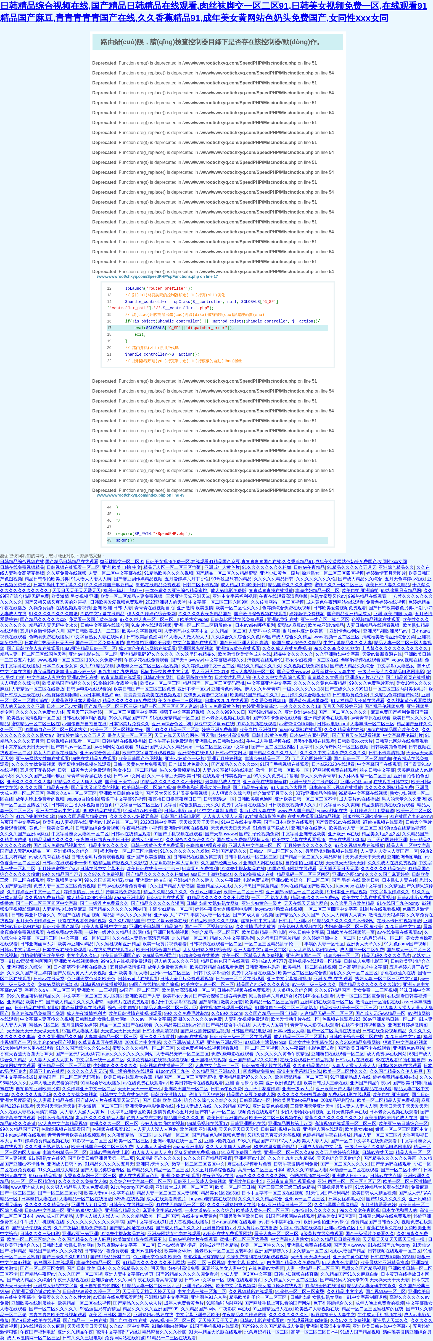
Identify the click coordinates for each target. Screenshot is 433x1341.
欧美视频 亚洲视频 (198, 1129)
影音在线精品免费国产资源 (37, 1013)
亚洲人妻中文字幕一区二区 (254, 845)
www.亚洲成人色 (27, 1187)
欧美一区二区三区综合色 (302, 973)
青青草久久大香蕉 (325, 677)
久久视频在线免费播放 (306, 665)
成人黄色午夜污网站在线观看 (335, 602)
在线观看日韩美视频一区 (226, 776)
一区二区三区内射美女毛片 (399, 689)
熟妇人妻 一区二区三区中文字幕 (386, 978)
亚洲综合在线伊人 (195, 752)
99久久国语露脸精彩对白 (82, 816)
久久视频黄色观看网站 (409, 700)
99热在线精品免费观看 (158, 584)
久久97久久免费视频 (103, 874)
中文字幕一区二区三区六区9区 (218, 602)
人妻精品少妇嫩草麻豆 (64, 909)
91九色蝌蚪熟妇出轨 (36, 816)
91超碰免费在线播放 (199, 955)
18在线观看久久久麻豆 (42, 1326)
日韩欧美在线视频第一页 (350, 932)
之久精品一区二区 (228, 631)
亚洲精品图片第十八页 (290, 1123)
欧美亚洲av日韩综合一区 (403, 1123)
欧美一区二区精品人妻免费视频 (132, 596)
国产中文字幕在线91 (146, 1222)
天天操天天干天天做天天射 (33, 1030)
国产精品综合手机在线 (228, 1025)
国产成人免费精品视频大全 (243, 839)
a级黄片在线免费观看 (128, 1001)
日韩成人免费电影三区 (366, 961)
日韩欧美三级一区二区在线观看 (240, 1036)
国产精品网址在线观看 (131, 1227)
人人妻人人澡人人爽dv (51, 1059)
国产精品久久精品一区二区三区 (158, 1169)
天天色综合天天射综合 (339, 1158)
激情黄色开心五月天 (173, 1112)
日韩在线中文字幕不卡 (102, 868)
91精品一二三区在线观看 (171, 1337)
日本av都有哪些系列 (255, 625)
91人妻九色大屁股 (289, 787)
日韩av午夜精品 (309, 567)
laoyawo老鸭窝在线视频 (278, 909)
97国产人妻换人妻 (80, 1030)
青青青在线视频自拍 (154, 608)
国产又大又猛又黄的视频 (95, 787)
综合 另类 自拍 (122, 1007)
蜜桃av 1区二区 (44, 1025)
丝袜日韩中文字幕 (377, 770)
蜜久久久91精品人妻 (307, 1169)
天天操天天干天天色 (199, 822)
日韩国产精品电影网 (180, 816)
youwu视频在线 (407, 660)
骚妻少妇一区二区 (341, 955)
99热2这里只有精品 (219, 1245)
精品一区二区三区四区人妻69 (169, 706)
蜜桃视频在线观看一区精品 (314, 961)
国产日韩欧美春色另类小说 (395, 608)
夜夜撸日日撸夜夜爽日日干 (174, 799)
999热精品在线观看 (367, 596)
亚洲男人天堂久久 (364, 944)
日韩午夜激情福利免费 (296, 1164)
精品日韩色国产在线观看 (225, 961)
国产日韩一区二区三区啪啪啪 (362, 758)
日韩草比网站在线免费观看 (237, 619)
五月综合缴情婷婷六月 (42, 631)
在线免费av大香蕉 (64, 932)
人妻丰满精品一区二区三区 (110, 1036)
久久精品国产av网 (198, 1309)
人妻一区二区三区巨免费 (360, 996)
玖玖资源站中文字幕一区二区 (126, 1245)
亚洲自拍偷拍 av (218, 1227)
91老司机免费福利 (200, 868)
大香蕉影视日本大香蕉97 (75, 700)
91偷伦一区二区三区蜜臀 (299, 1291)
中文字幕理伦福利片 (403, 735)
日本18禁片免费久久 (129, 723)
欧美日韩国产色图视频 (140, 758)
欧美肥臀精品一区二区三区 (301, 1077)
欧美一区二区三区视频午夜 (116, 729)
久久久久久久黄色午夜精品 (320, 683)
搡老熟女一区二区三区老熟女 (129, 851)
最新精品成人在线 (223, 781)
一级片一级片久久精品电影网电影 (391, 671)
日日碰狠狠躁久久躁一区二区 (91, 1291)
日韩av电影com (332, 723)
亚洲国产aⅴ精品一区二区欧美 (295, 891)
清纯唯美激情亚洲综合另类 (388, 636)
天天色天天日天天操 (230, 828)
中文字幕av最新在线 (167, 920)
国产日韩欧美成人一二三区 (93, 631)
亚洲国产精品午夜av (370, 1083)
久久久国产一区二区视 (80, 1274)
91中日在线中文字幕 (241, 822)
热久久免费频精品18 (180, 770)
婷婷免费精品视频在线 (395, 1077)
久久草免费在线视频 (66, 573)
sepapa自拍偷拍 (83, 799)
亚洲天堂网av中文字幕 (58, 810)
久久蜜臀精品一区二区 (129, 1135)
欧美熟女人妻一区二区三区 (355, 828)
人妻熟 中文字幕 (265, 631)
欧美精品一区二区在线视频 (309, 967)
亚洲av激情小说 (146, 1251)
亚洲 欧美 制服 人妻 (392, 613)
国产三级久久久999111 (348, 689)
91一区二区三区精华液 (33, 1181)
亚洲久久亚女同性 (157, 1036)
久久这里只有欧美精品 (352, 903)
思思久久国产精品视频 (364, 1268)
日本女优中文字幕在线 (311, 1042)
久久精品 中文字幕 (345, 1291)
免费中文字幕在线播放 (243, 805)
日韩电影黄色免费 (350, 694)
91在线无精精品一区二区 (174, 718)
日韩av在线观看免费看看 (122, 886)
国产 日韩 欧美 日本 (161, 1100)
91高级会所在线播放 (100, 1083)
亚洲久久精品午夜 (75, 1332)
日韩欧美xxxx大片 (355, 741)
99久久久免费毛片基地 (371, 683)
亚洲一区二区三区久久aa (288, 1152)
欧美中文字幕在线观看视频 (148, 752)
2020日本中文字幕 (143, 1042)
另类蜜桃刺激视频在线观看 (84, 764)
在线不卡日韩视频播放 (399, 920)
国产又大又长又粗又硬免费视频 (177, 793)
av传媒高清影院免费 (265, 816)
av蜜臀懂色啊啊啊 (60, 694)
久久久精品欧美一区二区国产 (150, 1216)
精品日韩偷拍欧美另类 (47, 579)
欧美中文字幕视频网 (142, 631)
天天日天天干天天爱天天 (76, 590)
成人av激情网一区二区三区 (33, 1337)
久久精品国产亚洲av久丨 (216, 1071)
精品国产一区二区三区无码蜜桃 (214, 683)
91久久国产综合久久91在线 (83, 1048)
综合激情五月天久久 (273, 793)
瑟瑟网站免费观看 (123, 891)
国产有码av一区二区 (71, 747)
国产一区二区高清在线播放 (333, 1030)
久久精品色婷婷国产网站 (394, 694)
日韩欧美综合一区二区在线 (355, 1036)
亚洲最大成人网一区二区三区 (184, 1187)
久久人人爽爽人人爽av (344, 915)
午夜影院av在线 (218, 1175)
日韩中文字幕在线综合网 (104, 625)
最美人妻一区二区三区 (130, 735)
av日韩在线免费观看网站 (227, 1233)
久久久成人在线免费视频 (286, 648)
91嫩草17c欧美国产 (142, 810)
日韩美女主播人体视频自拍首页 (82, 805)
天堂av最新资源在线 (382, 654)
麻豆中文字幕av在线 (214, 723)
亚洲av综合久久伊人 (193, 880)
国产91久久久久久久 (386, 1198)
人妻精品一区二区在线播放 (37, 689)
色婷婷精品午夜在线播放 (326, 1135)
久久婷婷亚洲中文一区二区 (208, 665)
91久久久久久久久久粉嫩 (266, 567)
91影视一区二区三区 (92, 1141)
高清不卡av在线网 (47, 1071)
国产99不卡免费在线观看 (277, 718)
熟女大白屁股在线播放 (55, 752)
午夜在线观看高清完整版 (283, 596)
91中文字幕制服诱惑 (217, 810)
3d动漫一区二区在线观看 (354, 1169)
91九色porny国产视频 (405, 944)
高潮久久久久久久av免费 (197, 1019)
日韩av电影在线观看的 (89, 689)
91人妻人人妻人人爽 (91, 579)
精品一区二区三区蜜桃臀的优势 (372, 1309)
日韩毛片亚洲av (294, 920)
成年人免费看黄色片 (220, 706)
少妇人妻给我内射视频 (302, 1112)
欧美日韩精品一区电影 (264, 932)
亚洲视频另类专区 (64, 880)
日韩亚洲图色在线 (248, 1123)
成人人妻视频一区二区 (252, 671)
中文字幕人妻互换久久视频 (46, 1019)
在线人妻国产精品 (347, 1251)
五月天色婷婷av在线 (405, 579)
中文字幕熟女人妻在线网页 (97, 636)
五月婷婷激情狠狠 (127, 967)
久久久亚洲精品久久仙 (60, 1036)
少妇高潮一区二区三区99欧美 (353, 926)
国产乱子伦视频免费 (384, 706)
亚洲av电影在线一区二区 (93, 654)
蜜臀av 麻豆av (292, 625)
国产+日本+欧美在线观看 (288, 822)
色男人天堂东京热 (144, 1117)
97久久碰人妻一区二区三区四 (149, 619)
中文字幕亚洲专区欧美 (303, 833)
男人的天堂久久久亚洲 (22, 706)
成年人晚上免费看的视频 (40, 799)
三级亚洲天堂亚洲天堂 (188, 596)
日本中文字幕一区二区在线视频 (272, 1193)
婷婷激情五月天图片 (386, 573)
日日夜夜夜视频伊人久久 (292, 805)
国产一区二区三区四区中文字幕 (282, 747)
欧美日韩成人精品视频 (374, 1193)
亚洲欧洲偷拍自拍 (153, 880)
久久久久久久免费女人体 (40, 712)
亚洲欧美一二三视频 (97, 990)
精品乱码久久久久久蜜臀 (127, 915)
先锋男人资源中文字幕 (206, 694)
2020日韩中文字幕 (158, 822)
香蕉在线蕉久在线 (397, 973)
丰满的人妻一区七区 (210, 915)
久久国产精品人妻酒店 (172, 886)
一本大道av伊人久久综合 (209, 1210)
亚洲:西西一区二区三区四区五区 (349, 1181)
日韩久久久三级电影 (40, 1233)
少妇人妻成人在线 (194, 1106)
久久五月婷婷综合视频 (337, 1152)
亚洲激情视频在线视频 (186, 828)
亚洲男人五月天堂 (89, 1204)
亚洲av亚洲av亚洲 (225, 1042)
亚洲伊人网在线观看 (323, 1129)
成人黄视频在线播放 (189, 1222)
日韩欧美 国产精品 (61, 926)
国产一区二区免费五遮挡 (99, 642)
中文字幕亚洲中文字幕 (269, 683)
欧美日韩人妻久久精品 (388, 584)
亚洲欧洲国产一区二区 (186, 1088)
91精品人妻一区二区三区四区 (168, 1007)
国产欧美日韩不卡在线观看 (363, 1048)
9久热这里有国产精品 (274, 1146)
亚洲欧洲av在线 (300, 712)
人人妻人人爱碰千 (270, 1025)
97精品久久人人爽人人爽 (77, 781)
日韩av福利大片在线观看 (266, 1065)
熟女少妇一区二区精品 (135, 770)
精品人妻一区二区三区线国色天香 (33, 654)
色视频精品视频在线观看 (376, 619)
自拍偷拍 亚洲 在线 (304, 862)
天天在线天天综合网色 (176, 735)
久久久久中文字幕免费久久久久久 (333, 752)
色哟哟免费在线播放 (49, 636)
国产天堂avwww (187, 660)
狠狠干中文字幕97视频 (182, 712)
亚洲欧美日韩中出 (246, 1181)
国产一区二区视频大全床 (208, 926)
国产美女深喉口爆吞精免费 (219, 996)
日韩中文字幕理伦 (211, 973)
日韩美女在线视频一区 (131, 1204)
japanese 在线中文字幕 (359, 886)
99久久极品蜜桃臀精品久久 (33, 996)
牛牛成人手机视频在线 (268, 741)
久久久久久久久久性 (316, 579)
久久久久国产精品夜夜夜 (44, 787)
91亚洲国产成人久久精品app (165, 747)
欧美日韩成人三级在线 (325, 1083)
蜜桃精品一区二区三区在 (35, 723)
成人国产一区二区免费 (362, 949)
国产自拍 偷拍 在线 (128, 1320)
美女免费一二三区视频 (180, 700)
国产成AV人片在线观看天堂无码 (108, 1100)
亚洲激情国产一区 (303, 955)
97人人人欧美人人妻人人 (303, 1141)
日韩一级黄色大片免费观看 (139, 764)
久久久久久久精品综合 (383, 868)
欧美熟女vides (194, 619)
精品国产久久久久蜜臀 (290, 584)
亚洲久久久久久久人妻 (29, 781)
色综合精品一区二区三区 (215, 932)
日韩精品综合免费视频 (97, 828)
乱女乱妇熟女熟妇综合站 (207, 949)
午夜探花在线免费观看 (146, 660)
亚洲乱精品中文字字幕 (166, 1297)
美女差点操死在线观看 (280, 1285)
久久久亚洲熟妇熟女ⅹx (47, 1146)
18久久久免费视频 (104, 660)
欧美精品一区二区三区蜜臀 (271, 1001)
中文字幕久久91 (82, 955)
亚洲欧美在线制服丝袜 (265, 781)
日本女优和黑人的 (232, 677)
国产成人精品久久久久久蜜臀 (75, 1001)
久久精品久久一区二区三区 (291, 1280)
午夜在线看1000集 (347, 839)
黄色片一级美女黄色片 (51, 828)
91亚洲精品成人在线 (350, 1077)
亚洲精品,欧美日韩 (25, 1001)
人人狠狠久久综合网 (20, 683)
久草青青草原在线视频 (100, 1042)
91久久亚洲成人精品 (58, 1169)
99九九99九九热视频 (117, 671)
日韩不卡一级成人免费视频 (199, 1181)
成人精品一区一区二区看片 (300, 1036)
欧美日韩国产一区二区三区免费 (144, 689)
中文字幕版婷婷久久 (225, 660)
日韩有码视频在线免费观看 (243, 990)
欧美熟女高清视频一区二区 (33, 718)
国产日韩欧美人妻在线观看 (33, 648)
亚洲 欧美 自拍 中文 (121, 567)
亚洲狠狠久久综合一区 (76, 851)
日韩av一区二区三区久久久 (276, 851)
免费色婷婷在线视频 (386, 602)
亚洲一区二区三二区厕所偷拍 (203, 625)
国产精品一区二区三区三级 (110, 706)
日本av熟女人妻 (289, 1030)
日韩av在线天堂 (49, 978)
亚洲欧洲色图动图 (405, 857)
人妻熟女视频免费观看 (247, 1019)
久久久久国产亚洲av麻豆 (40, 776)
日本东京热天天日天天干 (49, 642)
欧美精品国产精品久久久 (66, 683)
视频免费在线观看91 (258, 1112)
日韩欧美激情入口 (168, 1094)
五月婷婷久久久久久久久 (308, 845)
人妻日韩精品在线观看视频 (373, 625)
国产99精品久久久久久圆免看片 (187, 1274)
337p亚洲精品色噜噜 (315, 793)
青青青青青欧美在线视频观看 (152, 694)
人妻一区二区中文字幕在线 (115, 573)
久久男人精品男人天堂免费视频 (77, 1187)
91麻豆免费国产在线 (241, 1152)
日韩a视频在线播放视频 (103, 984)
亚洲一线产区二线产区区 (325, 619)
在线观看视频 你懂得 (307, 1320)
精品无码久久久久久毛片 (385, 955)
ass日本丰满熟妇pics (100, 694)
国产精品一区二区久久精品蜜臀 (226, 573)
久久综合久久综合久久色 (235, 636)
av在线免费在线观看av (399, 932)
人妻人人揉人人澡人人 (354, 1065)
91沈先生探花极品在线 (242, 868)
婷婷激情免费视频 (306, 613)
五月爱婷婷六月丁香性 (187, 579)
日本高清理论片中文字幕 (362, 967)
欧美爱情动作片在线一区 (295, 1019)
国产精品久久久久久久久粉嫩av (157, 874)
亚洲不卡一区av (193, 689)
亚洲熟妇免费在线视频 (309, 1245)
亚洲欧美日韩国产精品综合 (155, 926)
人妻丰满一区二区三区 (372, 723)
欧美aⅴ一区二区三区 (160, 683)
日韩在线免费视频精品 (22, 567)
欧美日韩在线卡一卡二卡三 (153, 868)
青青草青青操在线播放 (271, 590)
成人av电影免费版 (228, 590)
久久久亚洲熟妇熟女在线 (231, 1204)
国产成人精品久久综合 (360, 579)
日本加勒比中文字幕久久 (57, 584)
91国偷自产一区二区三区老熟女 (56, 729)
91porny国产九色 (172, 1071)
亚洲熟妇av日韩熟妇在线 (219, 741)
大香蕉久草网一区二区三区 (90, 1175)
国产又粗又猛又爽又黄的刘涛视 (56, 602)
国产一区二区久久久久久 (343, 712)
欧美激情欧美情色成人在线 (244, 654)
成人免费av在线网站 (387, 1054)
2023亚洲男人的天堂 (165, 602)
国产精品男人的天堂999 (343, 1280)
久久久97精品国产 (127, 920)
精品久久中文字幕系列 (232, 938)
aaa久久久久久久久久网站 (128, 1054)
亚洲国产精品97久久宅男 (253, 1059)
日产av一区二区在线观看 (240, 978)
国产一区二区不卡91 (401, 1169)
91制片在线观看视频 (151, 625)
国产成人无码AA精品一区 (25, 851)
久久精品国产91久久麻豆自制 (350, 1274)
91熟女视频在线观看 (256, 723)
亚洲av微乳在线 (282, 619)
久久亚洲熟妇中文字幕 (337, 654)
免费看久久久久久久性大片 (64, 1297)
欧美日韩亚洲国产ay (121, 955)
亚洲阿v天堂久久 (152, 1164)
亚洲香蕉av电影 (249, 1158)
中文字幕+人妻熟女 (395, 665)
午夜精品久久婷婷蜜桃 (244, 1314)
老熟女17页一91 (147, 839)
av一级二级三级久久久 (314, 984)
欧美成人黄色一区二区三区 (262, 1210)
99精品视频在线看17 (207, 1123)
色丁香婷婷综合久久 (333, 1303)
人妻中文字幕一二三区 (217, 1065)
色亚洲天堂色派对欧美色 (91, 978)
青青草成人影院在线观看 (314, 1025)
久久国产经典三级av (221, 862)
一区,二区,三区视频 (260, 1048)
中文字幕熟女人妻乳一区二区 (80, 833)
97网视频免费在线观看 (334, 770)
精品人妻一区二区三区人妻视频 (168, 1193)
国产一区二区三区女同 (60, 1193)
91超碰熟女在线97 (47, 1158)
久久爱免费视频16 (268, 700)
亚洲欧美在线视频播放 (76, 961)
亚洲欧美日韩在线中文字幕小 (381, 1326)
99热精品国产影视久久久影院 (118, 862)
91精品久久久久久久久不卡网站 (171, 781)
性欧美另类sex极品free (295, 1100)
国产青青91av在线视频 (337, 822)
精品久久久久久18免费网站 (129, 700)
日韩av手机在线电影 (109, 1152)
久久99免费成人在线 (254, 874)
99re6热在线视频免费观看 (126, 961)
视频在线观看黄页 (244, 1280)
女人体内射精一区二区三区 (364, 776)
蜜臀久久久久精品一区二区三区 (143, 1048)
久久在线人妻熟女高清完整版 (141, 938)
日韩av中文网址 (158, 677)
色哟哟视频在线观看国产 (365, 660)
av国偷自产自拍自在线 (84, 723)
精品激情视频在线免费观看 (387, 805)
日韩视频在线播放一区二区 (166, 1065)
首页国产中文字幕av (20, 822)
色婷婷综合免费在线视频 (286, 608)
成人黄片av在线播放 (359, 799)
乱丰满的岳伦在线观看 (131, 1071)
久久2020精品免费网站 (358, 1042)
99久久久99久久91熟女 (336, 648)
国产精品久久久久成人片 (273, 752)
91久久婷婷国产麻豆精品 (108, 584)
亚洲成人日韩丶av (65, 1164)
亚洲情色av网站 (345, 631)
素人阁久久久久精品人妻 (99, 1117)
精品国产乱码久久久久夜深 (262, 984)
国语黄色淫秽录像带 (309, 700)
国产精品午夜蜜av (250, 787)
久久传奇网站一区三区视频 (277, 602)
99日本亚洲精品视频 (347, 891)
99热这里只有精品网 (401, 590)
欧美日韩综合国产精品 (158, 949)
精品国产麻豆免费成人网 (250, 1094)
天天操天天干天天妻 (389, 1280)
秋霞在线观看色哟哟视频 (82, 920)
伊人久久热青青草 (262, 689)
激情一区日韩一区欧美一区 (283, 770)
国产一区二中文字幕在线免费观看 (364, 1141)
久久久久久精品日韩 (274, 579)
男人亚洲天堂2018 (210, 671)
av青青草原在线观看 (121, 677)
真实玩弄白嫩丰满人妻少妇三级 (64, 671)
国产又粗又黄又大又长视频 (79, 973)
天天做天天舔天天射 (345, 862)
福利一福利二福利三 (123, 590)
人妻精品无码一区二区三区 (326, 1013)
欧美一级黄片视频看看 (164, 944)
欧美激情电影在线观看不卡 (139, 1239)
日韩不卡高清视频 (386, 752)
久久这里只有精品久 (196, 654)
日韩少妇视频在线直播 (296, 1274)
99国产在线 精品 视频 (79, 915)
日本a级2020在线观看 (226, 700)
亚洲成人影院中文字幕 (320, 1146)
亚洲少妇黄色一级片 (280, 573)
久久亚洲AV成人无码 (183, 1042)
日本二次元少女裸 (60, 665)
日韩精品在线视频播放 (124, 741)
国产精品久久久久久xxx (43, 619)
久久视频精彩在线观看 (251, 1291)
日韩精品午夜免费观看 (106, 1251)
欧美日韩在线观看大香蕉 (128, 1077)
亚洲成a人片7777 (171, 915)
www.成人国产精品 (296, 810)
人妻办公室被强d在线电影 (228, 770)
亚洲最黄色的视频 (270, 1106)
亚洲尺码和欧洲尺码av (386, 631)
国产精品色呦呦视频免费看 (218, 1135)
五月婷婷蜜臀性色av (58, 868)
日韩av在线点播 (385, 1175)
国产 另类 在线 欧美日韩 (355, 880)
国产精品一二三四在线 (85, 1320)
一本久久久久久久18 (300, 706)
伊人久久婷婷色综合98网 (151, 613)
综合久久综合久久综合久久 (210, 1100)
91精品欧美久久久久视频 (168, 573)
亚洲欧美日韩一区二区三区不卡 (306, 799)
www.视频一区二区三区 (337, 636)
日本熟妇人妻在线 (399, 880)
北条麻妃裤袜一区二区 (381, 938)
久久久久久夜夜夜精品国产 (204, 613)
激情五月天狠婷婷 (386, 915)
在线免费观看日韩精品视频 (313, 816)
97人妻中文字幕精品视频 (62, 1123)
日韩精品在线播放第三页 (197, 857)
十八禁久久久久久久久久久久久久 (395, 648)
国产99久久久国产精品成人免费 (272, 1326)
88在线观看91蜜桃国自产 (400, 1059)
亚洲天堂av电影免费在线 (149, 1106)
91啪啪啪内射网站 (224, 1303)
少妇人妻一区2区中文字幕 (246, 1274)
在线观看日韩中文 (391, 781)
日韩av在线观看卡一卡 (64, 862)
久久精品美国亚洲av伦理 (179, 1025)
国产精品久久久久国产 (297, 915)
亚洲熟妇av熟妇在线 (153, 1314)
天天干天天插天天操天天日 (148, 1291)
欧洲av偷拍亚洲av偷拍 (325, 1222)
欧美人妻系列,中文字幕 (104, 926)
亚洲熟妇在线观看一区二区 (326, 1001)
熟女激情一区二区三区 (100, 1106)
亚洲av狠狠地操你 (84, 1210)
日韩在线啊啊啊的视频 (84, 718)
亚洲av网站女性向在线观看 (42, 758)
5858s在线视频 (192, 1036)
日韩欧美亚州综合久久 (33, 915)
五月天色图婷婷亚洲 (342, 706)
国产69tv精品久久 (264, 712)
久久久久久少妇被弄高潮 (134, 816)
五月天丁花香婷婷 (84, 712)
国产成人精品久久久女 (178, 1227)
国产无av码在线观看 (391, 1164)
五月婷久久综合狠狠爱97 (305, 694)
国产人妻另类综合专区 (102, 1169)
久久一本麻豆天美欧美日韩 (173, 776)
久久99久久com (226, 1013)
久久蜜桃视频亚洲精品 (118, 944)
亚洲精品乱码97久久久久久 (146, 654)
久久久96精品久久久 (128, 1268)
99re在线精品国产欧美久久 (392, 729)
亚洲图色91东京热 (209, 1297)
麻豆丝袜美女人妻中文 (333, 671)
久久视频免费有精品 (44, 897)
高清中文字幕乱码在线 (299, 1071)
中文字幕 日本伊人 (246, 1262)
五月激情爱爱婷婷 (79, 1025)
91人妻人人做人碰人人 (186, 636)
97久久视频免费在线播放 (359, 845)
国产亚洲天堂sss (121, 781)
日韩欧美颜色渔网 (144, 636)
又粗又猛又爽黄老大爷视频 (273, 1135)
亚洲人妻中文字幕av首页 (129, 1274)
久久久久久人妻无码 (87, 1071)
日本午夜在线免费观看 (171, 741)
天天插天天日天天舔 (339, 868)
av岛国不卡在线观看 (54, 1262)
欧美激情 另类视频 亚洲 (74, 596)
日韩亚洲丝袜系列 (38, 944)
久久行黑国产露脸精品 (256, 886)
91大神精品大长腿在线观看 (357, 700)
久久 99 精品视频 (97, 665)
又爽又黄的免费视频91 (196, 1152)
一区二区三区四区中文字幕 (130, 712)
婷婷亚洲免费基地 (260, 706)
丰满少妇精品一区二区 (317, 590)
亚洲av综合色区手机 (172, 723)
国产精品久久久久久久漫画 (157, 903)
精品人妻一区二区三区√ (376, 1135)
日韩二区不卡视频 (200, 584)
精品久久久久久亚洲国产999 (151, 1309)
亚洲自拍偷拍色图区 (100, 1285)
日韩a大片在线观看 (165, 897)
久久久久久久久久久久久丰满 (95, 1222)
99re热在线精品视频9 (405, 828)
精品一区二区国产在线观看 (125, 1025)
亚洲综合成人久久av (111, 1280)
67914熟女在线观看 (314, 996)
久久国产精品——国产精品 (270, 1013)
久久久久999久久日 (226, 712)
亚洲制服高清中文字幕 (328, 1326)
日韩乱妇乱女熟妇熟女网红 (212, 903)
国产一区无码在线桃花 (78, 1054)
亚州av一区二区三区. (170, 973)
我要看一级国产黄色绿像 (93, 619)
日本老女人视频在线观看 (225, 718)
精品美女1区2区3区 (380, 833)
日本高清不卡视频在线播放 (335, 787)
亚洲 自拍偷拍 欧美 (244, 1083)
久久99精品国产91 (311, 1065)
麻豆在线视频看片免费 (249, 1164)
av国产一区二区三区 (139, 990)
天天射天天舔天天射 (56, 1106)
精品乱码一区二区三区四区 (303, 874)
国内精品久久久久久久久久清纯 (370, 984)
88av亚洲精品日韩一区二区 (89, 648)
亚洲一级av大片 (297, 1088)
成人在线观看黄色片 (139, 1175)
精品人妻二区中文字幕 (408, 845)
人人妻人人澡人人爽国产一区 (389, 851)
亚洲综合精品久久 (396, 567)
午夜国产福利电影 (38, 1332)
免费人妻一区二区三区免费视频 (64, 886)
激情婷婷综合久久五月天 (81, 735)
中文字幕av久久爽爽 (339, 805)
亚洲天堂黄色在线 (350, 1256)
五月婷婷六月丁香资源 (372, 810)
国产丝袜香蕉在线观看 (83, 1007)
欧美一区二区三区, (132, 1141)
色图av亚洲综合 (205, 891)
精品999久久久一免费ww (315, 897)
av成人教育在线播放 (49, 857)
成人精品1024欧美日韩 (243, 584)
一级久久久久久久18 (302, 689)
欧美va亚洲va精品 (326, 625)
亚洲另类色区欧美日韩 (241, 1216)
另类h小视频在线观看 (314, 741)
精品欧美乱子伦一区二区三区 (348, 1007)
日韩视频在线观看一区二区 (73, 567)
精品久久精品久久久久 (259, 665)
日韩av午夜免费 (226, 1088)
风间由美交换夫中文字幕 (165, 671)
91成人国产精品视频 (360, 1332)
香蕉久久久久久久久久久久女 (333, 1117)
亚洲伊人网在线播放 (263, 862)
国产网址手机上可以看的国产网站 (277, 1303)
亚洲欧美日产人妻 (142, 996)
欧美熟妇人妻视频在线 (65, 822)
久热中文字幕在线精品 (102, 613)
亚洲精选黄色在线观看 (238, 648)
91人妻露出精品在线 (53, 1100)
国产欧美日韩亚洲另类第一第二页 (101, 1158)
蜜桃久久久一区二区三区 (339, 584)
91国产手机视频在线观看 (284, 764)
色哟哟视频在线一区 (310, 1175)
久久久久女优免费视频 (33, 764)
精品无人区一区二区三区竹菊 (172, 567)
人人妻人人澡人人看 (223, 816)
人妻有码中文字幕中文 (186, 631)
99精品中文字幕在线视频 (363, 793)
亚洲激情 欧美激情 (195, 608)
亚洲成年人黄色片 (222, 567)
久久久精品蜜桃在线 (344, 729)
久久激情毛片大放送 (255, 926)
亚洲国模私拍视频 (195, 648)
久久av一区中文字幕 (151, 1019)
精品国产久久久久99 (184, 1117)
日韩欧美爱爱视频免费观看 (116, 602)
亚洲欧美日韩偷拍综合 (121, 793)
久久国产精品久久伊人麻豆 (397, 1071)
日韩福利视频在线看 (280, 1129)
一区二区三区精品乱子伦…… (273, 944)
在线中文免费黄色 (199, 1216)
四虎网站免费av (258, 1071)
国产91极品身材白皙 (110, 1256)
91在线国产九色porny (410, 816)
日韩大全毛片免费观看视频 (97, 857)
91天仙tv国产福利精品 (327, 1193)
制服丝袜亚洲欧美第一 (305, 631)
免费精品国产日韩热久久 (375, 1222)
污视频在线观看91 (265, 660)
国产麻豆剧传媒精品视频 (138, 579)
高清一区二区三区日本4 (261, 1169)
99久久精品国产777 (128, 718)
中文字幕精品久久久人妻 (347, 642)
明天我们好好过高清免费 (225, 735)
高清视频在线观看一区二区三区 (345, 1123)
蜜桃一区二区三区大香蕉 (244, 1239)
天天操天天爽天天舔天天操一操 (394, 1239)
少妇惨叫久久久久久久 (115, 1065)
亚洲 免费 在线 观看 (332, 978)
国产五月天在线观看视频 (356, 735)
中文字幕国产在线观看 (195, 642)
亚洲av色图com (355, 781)
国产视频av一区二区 (386, 1291)
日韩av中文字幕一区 (20, 949)
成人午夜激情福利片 (86, 1013)
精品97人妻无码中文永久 (53, 625)
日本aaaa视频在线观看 (22, 1135)
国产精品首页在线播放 (408, 677)
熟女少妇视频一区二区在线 (312, 660)
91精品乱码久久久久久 (51, 839)
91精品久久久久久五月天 (351, 567)
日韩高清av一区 (219, 799)
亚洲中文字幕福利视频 (235, 596)
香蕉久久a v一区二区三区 (72, 793)
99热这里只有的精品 (231, 579)
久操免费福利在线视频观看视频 (60, 608)
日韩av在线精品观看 (131, 833)
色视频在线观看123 (341, 1019)
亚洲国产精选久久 (229, 851)
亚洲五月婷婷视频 (224, 758)
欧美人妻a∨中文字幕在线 (109, 1193)
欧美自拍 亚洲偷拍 (360, 590)
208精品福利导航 (160, 955)
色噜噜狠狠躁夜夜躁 (206, 845)
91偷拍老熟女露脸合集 (115, 683)
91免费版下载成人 (271, 828)
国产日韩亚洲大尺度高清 (244, 642)
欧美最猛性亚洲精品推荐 (384, 1262)
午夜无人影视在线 (71, 1280)
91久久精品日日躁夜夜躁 (335, 1239)
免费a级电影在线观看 (232, 1054)
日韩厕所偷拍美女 (194, 677)
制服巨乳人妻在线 (257, 810)
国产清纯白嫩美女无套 (221, 1001)
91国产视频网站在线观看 (291, 868)
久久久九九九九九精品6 (291, 1158)
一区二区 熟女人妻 (269, 897)
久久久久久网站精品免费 (389, 787)
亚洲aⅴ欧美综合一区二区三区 (300, 880)
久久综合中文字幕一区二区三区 (140, 1181)
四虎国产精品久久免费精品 (293, 1262)
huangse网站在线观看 (300, 729)
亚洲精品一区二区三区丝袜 (64, 1065)
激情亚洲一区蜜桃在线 (378, 1001)
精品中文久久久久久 (293, 654)
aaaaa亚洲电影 (129, 897)
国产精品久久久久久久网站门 (117, 909)
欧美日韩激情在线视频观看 (135, 1013)
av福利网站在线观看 (113, 747)
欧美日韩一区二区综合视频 (148, 787)
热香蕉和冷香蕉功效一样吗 (203, 787)
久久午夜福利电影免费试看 (242, 880)
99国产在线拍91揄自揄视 (154, 984)
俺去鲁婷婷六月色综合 (271, 996)
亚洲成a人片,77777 (364, 677)
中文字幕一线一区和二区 (85, 938)
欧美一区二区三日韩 (243, 891)
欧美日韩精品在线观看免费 (216, 967)
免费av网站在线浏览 (58, 984)
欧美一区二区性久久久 (238, 608)
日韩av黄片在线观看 (138, 978)
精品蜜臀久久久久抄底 (164, 1332)
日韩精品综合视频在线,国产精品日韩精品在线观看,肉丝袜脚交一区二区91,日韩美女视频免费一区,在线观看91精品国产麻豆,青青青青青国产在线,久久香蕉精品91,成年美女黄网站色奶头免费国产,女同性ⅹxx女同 (203, 561)
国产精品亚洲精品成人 (349, 613)
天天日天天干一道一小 (140, 1088)
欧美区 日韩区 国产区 (110, 1314)
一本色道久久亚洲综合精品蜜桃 (176, 590)
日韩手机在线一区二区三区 (250, 857)
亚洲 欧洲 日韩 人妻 (112, 608)
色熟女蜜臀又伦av (328, 596)
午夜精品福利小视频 (142, 828)
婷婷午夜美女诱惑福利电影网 (223, 909)
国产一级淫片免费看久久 (104, 903)
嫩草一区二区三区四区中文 (402, 1129)
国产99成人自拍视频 (253, 915)
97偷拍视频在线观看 (383, 822)
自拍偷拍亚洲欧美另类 (148, 642)
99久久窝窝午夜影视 (359, 1210)
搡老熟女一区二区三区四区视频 (333, 573)
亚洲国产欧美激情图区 (149, 857)
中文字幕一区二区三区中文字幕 (146, 805)
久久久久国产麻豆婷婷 (387, 874)
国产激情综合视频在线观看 (260, 613)
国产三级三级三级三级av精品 (286, 1187)
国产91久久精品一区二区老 (172, 729)
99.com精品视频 (45, 1175)
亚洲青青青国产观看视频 (290, 1181)
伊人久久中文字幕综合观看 (278, 677)
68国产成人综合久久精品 (286, 636)
